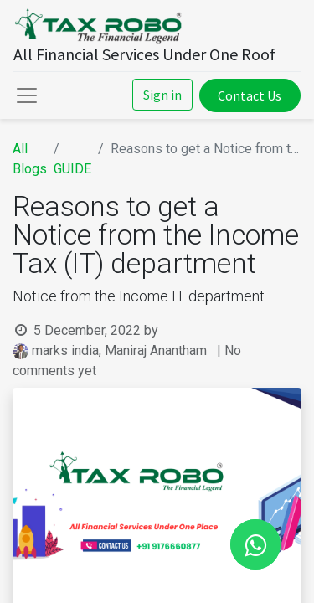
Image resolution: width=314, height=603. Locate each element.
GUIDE (72, 169)
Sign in (162, 94)
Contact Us (249, 95)
